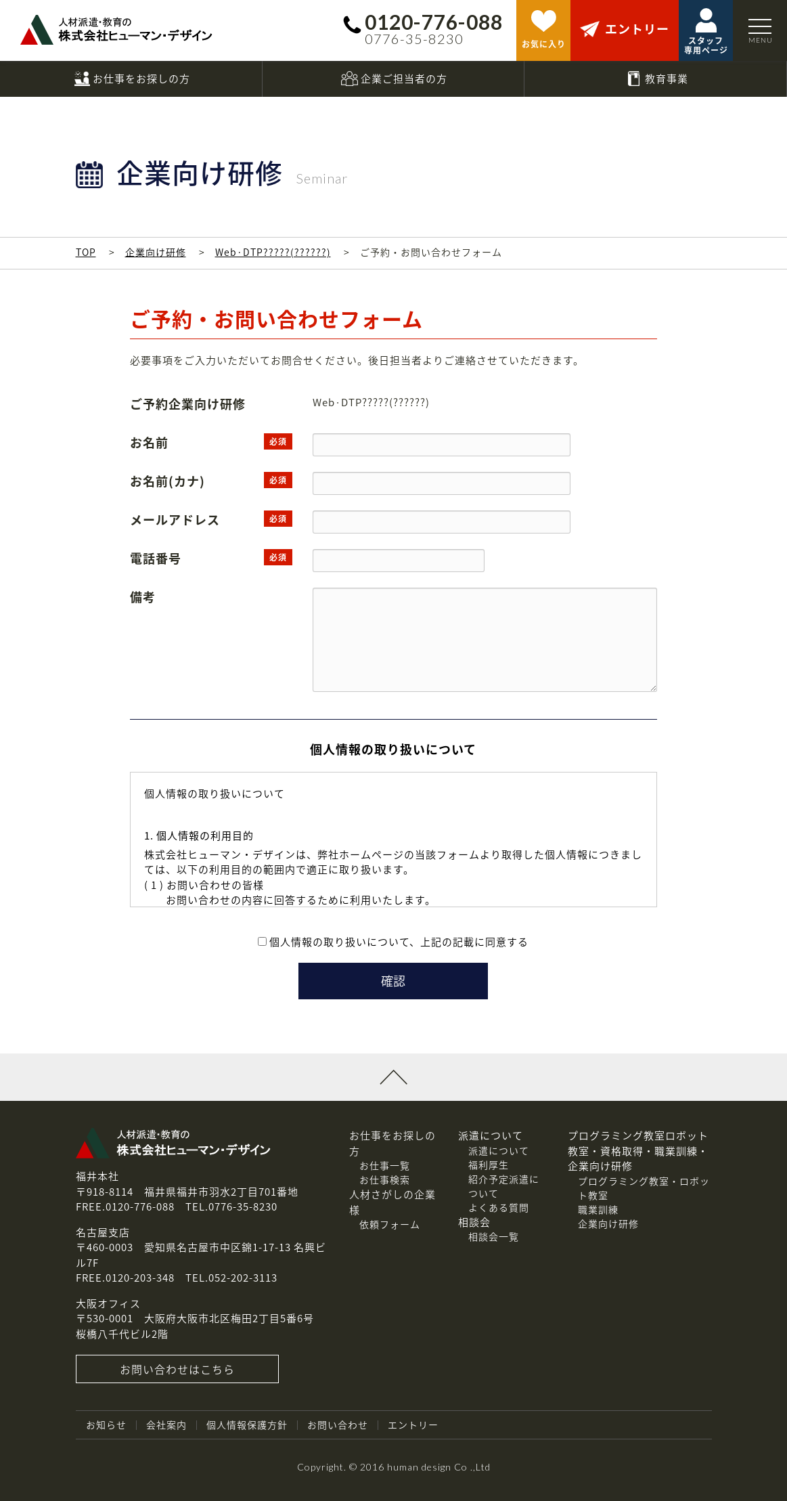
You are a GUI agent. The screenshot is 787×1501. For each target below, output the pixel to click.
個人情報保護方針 (247, 1424)
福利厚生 (488, 1164)
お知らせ (106, 1424)
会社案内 (166, 1424)
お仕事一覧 (384, 1165)
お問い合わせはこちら (177, 1369)
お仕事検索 (384, 1179)
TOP (86, 252)
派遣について (498, 1150)
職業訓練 (598, 1209)
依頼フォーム (389, 1224)
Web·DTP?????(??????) (273, 252)
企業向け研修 (155, 252)
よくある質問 (498, 1207)
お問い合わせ (337, 1424)
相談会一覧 (493, 1236)
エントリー (413, 1424)
